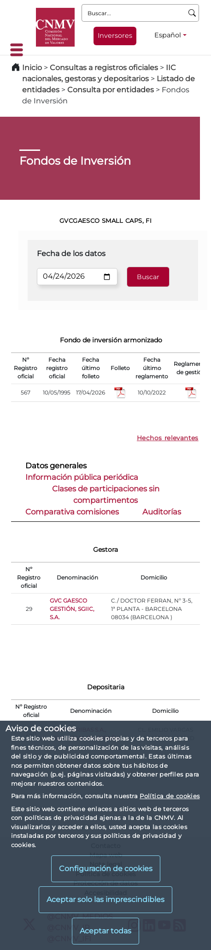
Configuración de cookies (105, 868)
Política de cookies (169, 796)
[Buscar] (192, 13)
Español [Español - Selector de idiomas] (167, 35)
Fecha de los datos (71, 253)
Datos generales (56, 465)
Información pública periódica (81, 477)
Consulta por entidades (110, 89)
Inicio (32, 67)
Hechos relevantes (168, 438)
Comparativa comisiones (72, 511)
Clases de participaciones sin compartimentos (105, 494)
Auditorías (161, 511)
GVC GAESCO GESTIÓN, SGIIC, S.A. (72, 609)
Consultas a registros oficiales (104, 67)
